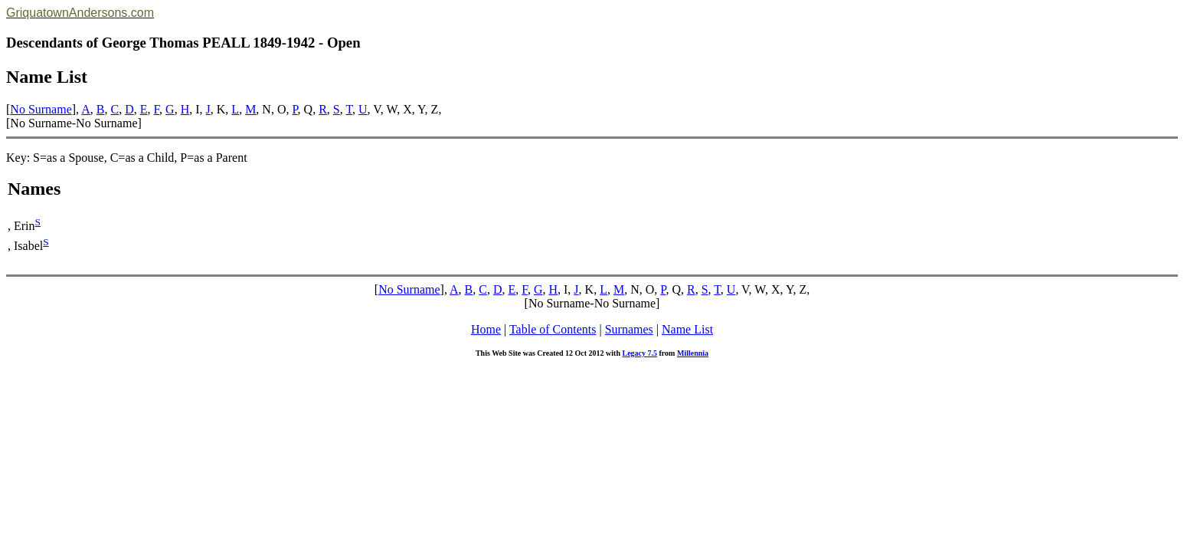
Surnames (629, 329)
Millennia (692, 353)
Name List (687, 329)
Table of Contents (553, 329)
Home (486, 329)
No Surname (40, 109)
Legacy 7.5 (639, 353)
